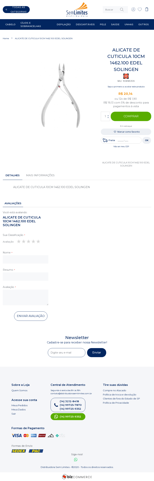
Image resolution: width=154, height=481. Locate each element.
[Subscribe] (96, 352)
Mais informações (40, 175)
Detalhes (13, 175)
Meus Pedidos (19, 405)
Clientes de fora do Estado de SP (121, 398)
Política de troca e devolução (119, 394)
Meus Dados (18, 409)
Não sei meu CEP (121, 146)
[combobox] (115, 9)
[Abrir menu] (16, 9)
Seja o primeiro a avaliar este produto (126, 86)
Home (6, 38)
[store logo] (64, 9)
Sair (13, 413)
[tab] (12, 175)
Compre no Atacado (114, 390)
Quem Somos (19, 390)
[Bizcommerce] (77, 476)
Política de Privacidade (116, 402)
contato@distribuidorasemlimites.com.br (71, 393)
